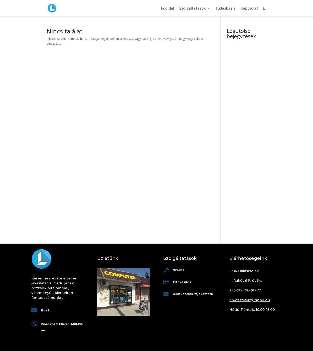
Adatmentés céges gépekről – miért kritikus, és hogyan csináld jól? (246, 181)
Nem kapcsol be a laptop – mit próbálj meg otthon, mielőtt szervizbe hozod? (244, 165)
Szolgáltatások (192, 9)
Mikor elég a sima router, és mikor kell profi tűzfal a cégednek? (245, 149)
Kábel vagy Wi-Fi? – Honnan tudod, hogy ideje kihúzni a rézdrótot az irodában (245, 224)
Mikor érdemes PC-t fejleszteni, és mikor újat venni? (243, 95)
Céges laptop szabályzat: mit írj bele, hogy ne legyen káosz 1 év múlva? (246, 208)
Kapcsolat (249, 9)
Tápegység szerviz (239, 62)
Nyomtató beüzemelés (242, 55)
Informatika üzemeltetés (243, 49)
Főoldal (167, 9)
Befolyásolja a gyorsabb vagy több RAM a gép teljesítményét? (246, 79)
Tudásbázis (225, 9)
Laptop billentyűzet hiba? (243, 68)
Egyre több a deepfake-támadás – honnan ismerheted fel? (242, 122)
